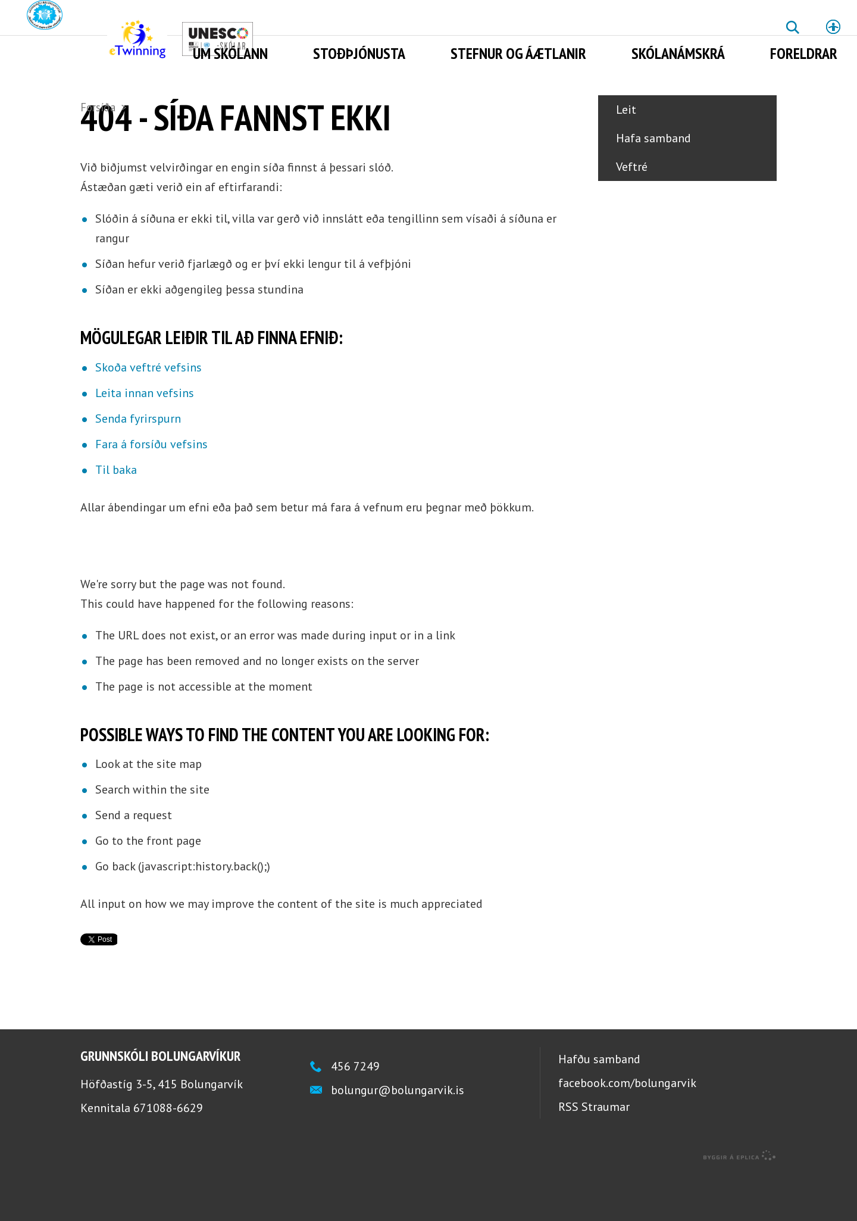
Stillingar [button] (833, 27)
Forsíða (97, 107)
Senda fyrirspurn (138, 466)
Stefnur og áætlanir (518, 53)
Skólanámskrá (678, 53)
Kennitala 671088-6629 (141, 1155)
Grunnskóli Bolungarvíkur (160, 1103)
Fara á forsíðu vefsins (151, 491)
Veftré (632, 214)
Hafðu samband (599, 1106)
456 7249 (355, 1114)
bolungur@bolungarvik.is (397, 1137)
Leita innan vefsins (144, 440)
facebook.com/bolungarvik (627, 1130)
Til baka (116, 517)
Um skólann (230, 53)
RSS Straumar (594, 1154)
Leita (792, 36)
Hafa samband (653, 185)
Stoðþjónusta (359, 53)
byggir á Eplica (740, 1203)
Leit (626, 157)
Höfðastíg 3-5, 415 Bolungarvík (161, 1131)
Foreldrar (803, 53)
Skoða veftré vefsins (148, 415)
